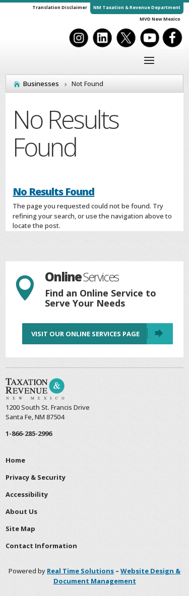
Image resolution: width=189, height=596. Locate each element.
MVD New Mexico (160, 19)
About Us (21, 511)
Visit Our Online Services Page (85, 333)
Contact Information (41, 545)
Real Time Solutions (80, 570)
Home (15, 460)
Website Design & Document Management (117, 575)
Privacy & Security (36, 477)
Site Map (20, 528)
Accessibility (27, 494)
